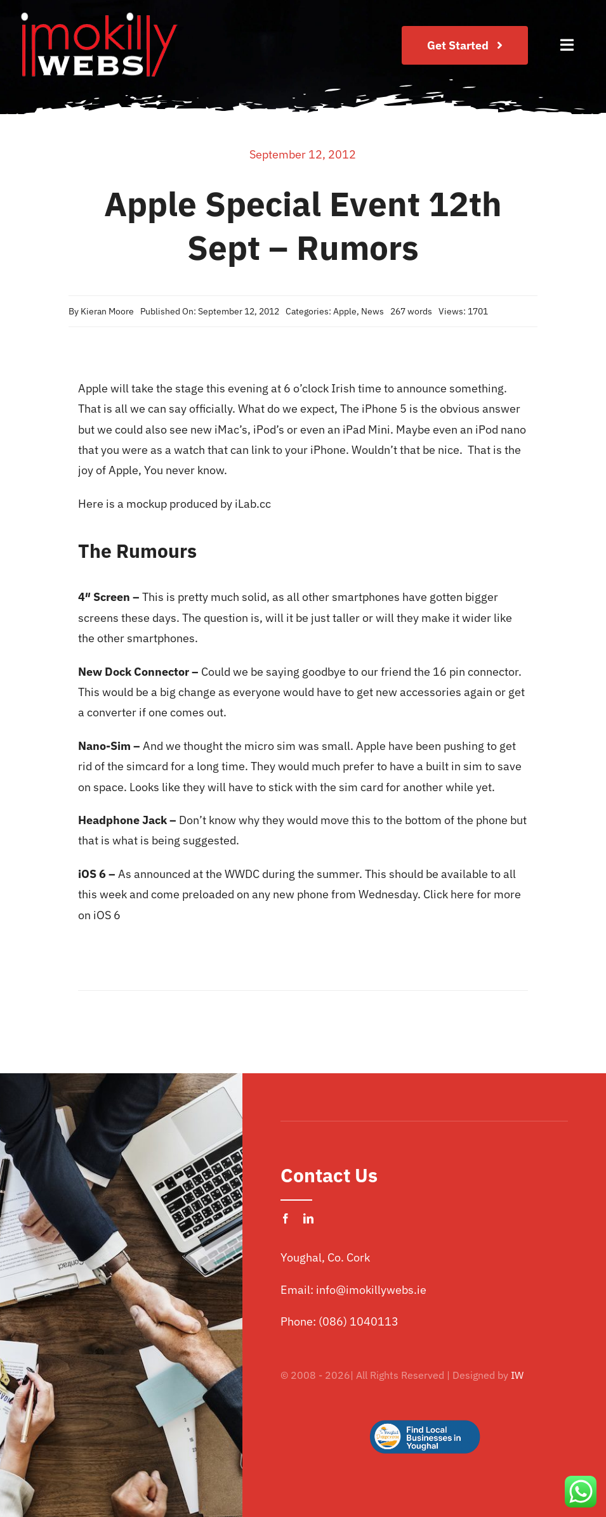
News (372, 311)
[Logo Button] (424, 1400)
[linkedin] (308, 1218)
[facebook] (285, 1218)
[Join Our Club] (465, 45)
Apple (345, 311)
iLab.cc (251, 503)
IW (517, 1375)
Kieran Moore (107, 311)
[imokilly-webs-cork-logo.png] (98, 15)
